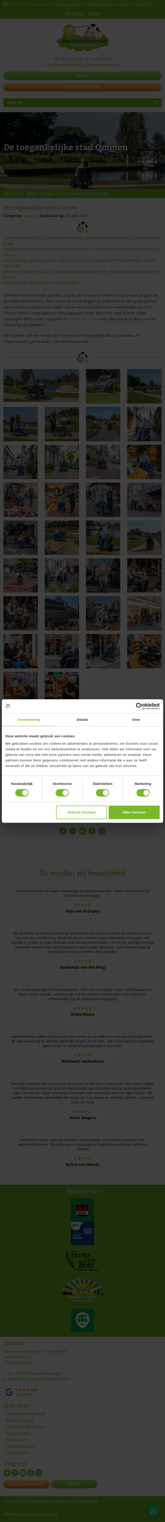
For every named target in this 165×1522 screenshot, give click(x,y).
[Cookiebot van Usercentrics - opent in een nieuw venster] (139, 706)
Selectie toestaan (81, 812)
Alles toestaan (134, 812)
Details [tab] (82, 720)
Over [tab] (136, 720)
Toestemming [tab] (28, 720)
